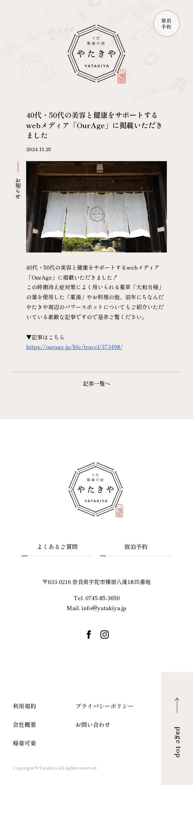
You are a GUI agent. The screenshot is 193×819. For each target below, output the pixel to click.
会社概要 (24, 724)
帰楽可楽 (24, 743)
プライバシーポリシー (104, 706)
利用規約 (24, 706)
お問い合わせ (92, 724)
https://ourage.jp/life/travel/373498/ (74, 347)
